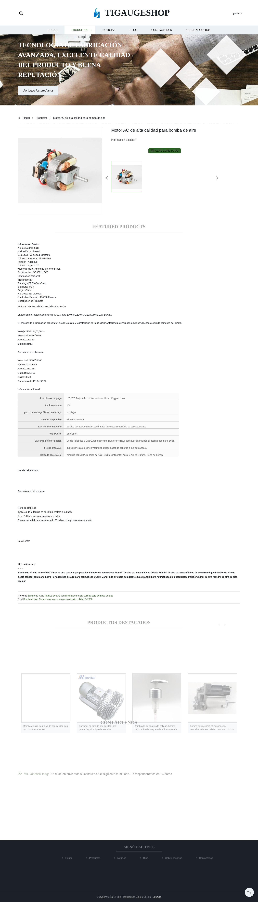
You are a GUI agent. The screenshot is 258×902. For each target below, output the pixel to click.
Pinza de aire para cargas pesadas (70, 572)
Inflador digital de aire (200, 577)
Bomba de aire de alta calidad (34, 572)
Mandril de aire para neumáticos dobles (136, 572)
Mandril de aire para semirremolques (122, 577)
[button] (21, 13)
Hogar (52, 32)
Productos (80, 32)
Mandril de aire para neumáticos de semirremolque (187, 572)
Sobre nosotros (198, 32)
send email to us (164, 150)
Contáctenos (161, 32)
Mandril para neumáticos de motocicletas (165, 577)
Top (249, 892)
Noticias (108, 32)
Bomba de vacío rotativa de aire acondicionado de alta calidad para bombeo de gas (70, 595)
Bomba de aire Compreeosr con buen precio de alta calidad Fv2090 (57, 599)
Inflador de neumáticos (101, 572)
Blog (133, 32)
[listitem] (129, 176)
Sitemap (157, 897)
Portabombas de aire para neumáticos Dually (76, 577)
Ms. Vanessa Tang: (33, 780)
